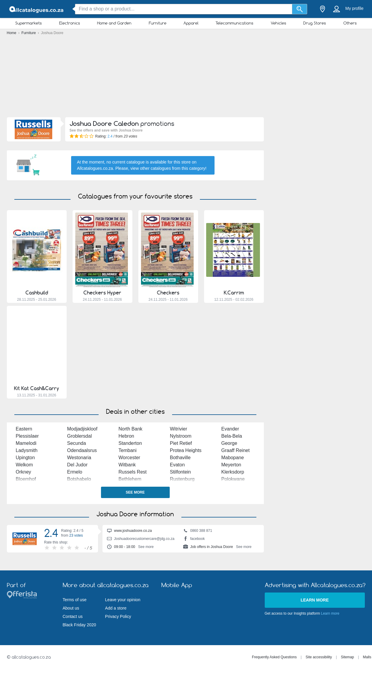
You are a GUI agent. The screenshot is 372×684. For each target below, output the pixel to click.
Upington (25, 457)
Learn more (315, 600)
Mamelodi (26, 443)
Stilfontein (180, 471)
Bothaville (180, 457)
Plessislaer (27, 436)
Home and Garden (114, 23)
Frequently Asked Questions (274, 657)
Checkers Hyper (102, 293)
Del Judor (77, 464)
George (229, 443)
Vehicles (278, 23)
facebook (194, 539)
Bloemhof (26, 479)
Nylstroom (181, 436)
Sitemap (347, 657)
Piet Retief (181, 443)
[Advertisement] (186, 77)
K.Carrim (234, 293)
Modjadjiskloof (82, 428)
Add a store (116, 608)
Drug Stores (314, 23)
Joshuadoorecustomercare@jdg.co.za (140, 539)
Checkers (168, 293)
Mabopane (232, 457)
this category (193, 168)
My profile (354, 8)
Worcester (129, 457)
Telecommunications (234, 23)
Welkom (24, 464)
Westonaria (79, 457)
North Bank (131, 428)
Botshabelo (79, 479)
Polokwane (233, 479)
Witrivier (178, 428)
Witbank (127, 464)
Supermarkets (28, 23)
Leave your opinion (122, 599)
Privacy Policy (118, 616)
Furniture (157, 23)
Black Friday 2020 (79, 624)
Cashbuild (36, 293)
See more (135, 492)
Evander (230, 428)
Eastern (24, 428)
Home (12, 33)
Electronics (69, 23)
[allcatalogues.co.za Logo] (37, 9)
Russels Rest (133, 471)
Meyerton (231, 464)
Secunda (76, 443)
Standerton (130, 443)
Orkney (23, 471)
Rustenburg (182, 479)
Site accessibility (319, 657)
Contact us (73, 616)
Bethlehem (130, 479)
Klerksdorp (232, 471)
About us (71, 608)
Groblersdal (79, 436)
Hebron (126, 436)
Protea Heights (186, 450)
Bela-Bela (231, 436)
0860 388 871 (197, 531)
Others (350, 23)
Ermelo (74, 471)
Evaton (177, 464)
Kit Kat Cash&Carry (36, 388)
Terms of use (75, 599)
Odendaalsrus (82, 450)
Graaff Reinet (235, 450)
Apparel (190, 23)
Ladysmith (27, 450)
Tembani (128, 450)
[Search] (299, 9)
